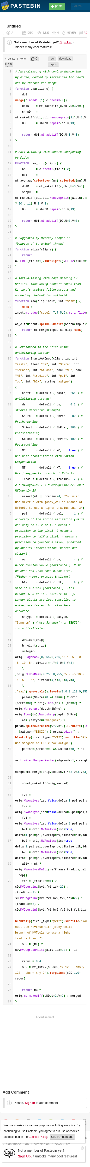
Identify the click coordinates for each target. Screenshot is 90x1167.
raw (52, 58)
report (53, 64)
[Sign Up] (9, 1153)
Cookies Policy (38, 1137)
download (65, 58)
